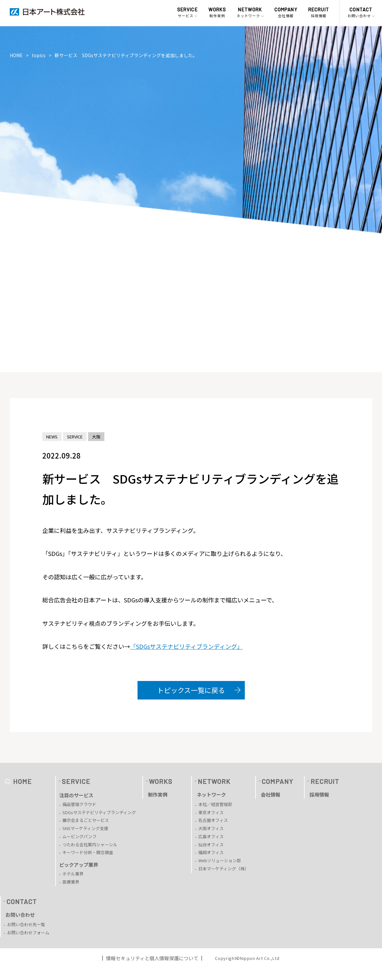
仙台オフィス (211, 844)
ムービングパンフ (79, 836)
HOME (16, 55)
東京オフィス (211, 812)
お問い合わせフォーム (28, 932)
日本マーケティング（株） (223, 868)
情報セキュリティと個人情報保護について (152, 958)
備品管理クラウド (79, 804)
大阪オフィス (211, 828)
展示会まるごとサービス (85, 820)
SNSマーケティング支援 (85, 828)
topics (39, 55)
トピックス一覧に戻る (191, 690)
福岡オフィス (211, 852)
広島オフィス (211, 836)
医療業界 (70, 882)
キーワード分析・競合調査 (87, 852)
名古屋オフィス (213, 820)
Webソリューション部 (219, 860)
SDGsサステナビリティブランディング (99, 812)
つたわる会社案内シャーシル (89, 844)
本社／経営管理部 (215, 804)
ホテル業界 (73, 874)
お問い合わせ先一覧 (26, 924)
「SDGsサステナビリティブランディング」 (186, 646)
